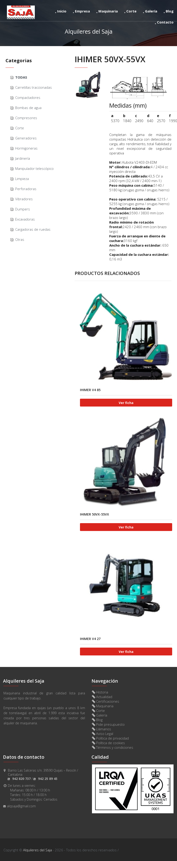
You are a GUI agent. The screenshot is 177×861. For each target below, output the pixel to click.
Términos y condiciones (112, 747)
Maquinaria (107, 11)
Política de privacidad (110, 738)
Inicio (60, 11)
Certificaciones (105, 701)
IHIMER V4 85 (90, 390)
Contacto (164, 22)
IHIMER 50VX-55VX (94, 514)
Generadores (26, 138)
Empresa (81, 11)
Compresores (26, 117)
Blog (169, 11)
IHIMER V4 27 (90, 639)
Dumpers (22, 209)
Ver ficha (126, 403)
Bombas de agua (28, 107)
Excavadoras (25, 219)
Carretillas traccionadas (33, 87)
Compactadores (27, 97)
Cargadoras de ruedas (32, 229)
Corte (130, 11)
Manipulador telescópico (34, 168)
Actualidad (102, 696)
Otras (19, 239)
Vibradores (24, 199)
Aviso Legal (102, 733)
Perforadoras (25, 188)
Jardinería (22, 158)
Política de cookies (108, 742)
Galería (150, 11)
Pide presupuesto (108, 724)
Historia (100, 692)
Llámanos (101, 729)
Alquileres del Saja (37, 850)
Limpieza (22, 178)
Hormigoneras (26, 148)
